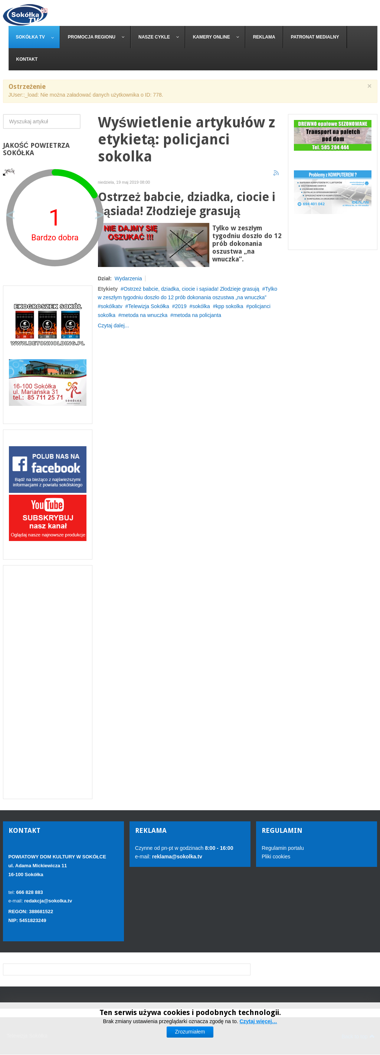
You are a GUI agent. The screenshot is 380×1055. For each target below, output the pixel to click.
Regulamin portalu (283, 848)
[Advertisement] (47, 682)
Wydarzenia (128, 278)
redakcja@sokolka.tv (48, 901)
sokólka (201, 306)
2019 (181, 306)
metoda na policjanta (197, 315)
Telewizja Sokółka (148, 306)
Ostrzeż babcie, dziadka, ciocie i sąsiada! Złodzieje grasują (187, 204)
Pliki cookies (276, 856)
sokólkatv (111, 306)
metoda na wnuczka (144, 315)
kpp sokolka (229, 306)
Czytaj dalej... (113, 325)
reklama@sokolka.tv (176, 856)
